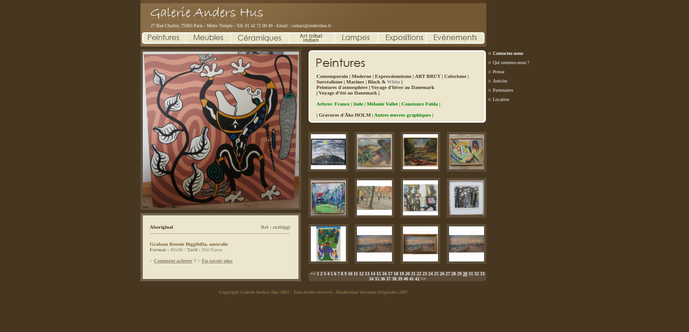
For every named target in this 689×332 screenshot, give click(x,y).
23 (424, 273)
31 (470, 273)
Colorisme (455, 76)
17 (390, 273)
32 (476, 273)
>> (423, 278)
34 (371, 278)
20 (407, 273)
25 (436, 273)
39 (400, 278)
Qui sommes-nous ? (511, 62)
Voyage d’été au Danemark (348, 92)
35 (377, 278)
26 (442, 273)
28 (453, 273)
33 (482, 273)
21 (413, 273)
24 (430, 273)
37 (388, 278)
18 (396, 273)
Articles (500, 80)
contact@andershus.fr (311, 25)
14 (373, 273)
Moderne (361, 76)
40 (405, 278)
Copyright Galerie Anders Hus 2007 (254, 292)
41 (411, 278)
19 (401, 273)
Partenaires (503, 90)
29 (459, 273)
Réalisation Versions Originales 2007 (372, 292)
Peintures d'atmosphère (342, 87)
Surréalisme (329, 81)
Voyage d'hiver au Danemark (402, 87)
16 (384, 273)
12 (361, 273)
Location (501, 99)
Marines (355, 81)
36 (382, 278)
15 (378, 273)
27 (447, 273)
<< (312, 273)
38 (394, 278)
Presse (499, 71)
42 (417, 278)
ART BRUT (428, 76)
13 (367, 273)
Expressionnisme (393, 76)
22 (419, 273)
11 (356, 273)
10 (350, 273)
